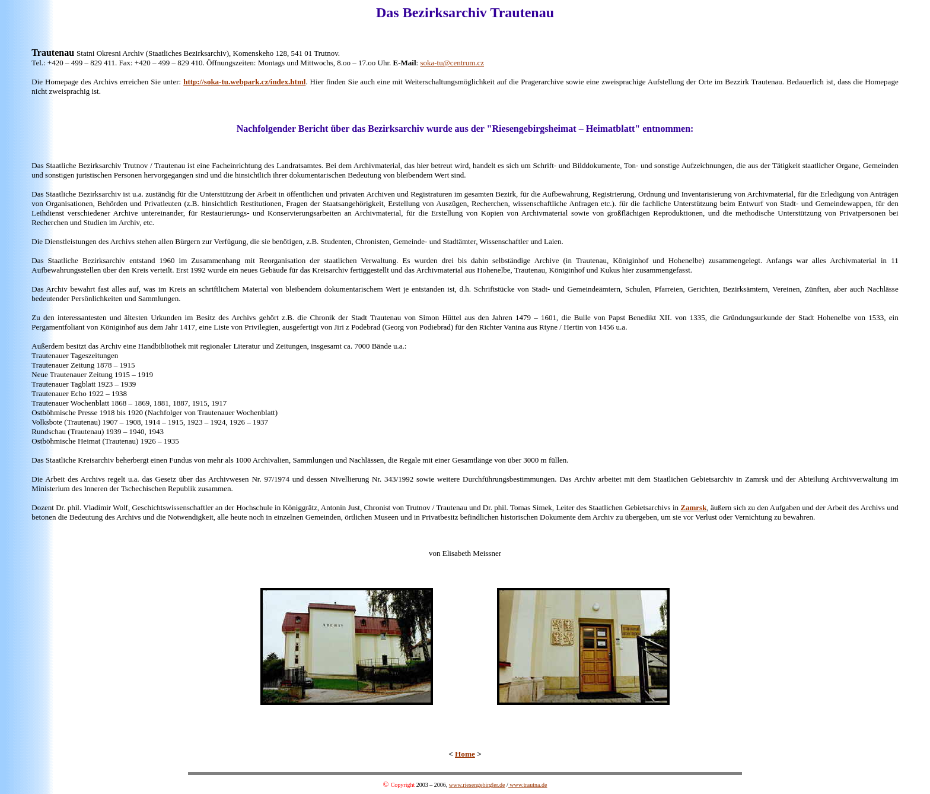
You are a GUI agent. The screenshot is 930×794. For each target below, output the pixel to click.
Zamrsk (693, 507)
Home (465, 753)
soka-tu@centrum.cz (452, 62)
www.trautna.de (527, 785)
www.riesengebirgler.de (477, 785)
